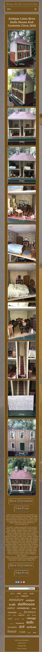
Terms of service (22, 648)
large (34, 608)
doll (21, 627)
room (22, 632)
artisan (31, 627)
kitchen (12, 623)
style (14, 615)
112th (31, 594)
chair (34, 632)
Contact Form (22, 643)
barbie (34, 615)
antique (30, 600)
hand (28, 632)
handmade (20, 623)
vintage (31, 618)
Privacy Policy (22, 646)
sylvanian (16, 619)
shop (25, 593)
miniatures (23, 608)
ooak (10, 618)
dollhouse (26, 604)
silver (12, 593)
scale (12, 604)
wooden (12, 627)
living (20, 613)
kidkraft (24, 596)
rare (28, 615)
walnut (11, 608)
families (17, 596)
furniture (30, 612)
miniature (16, 600)
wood (9, 615)
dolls (30, 622)
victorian (12, 612)
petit (23, 619)
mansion (21, 615)
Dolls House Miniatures (22, 640)
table (19, 593)
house (12, 631)
